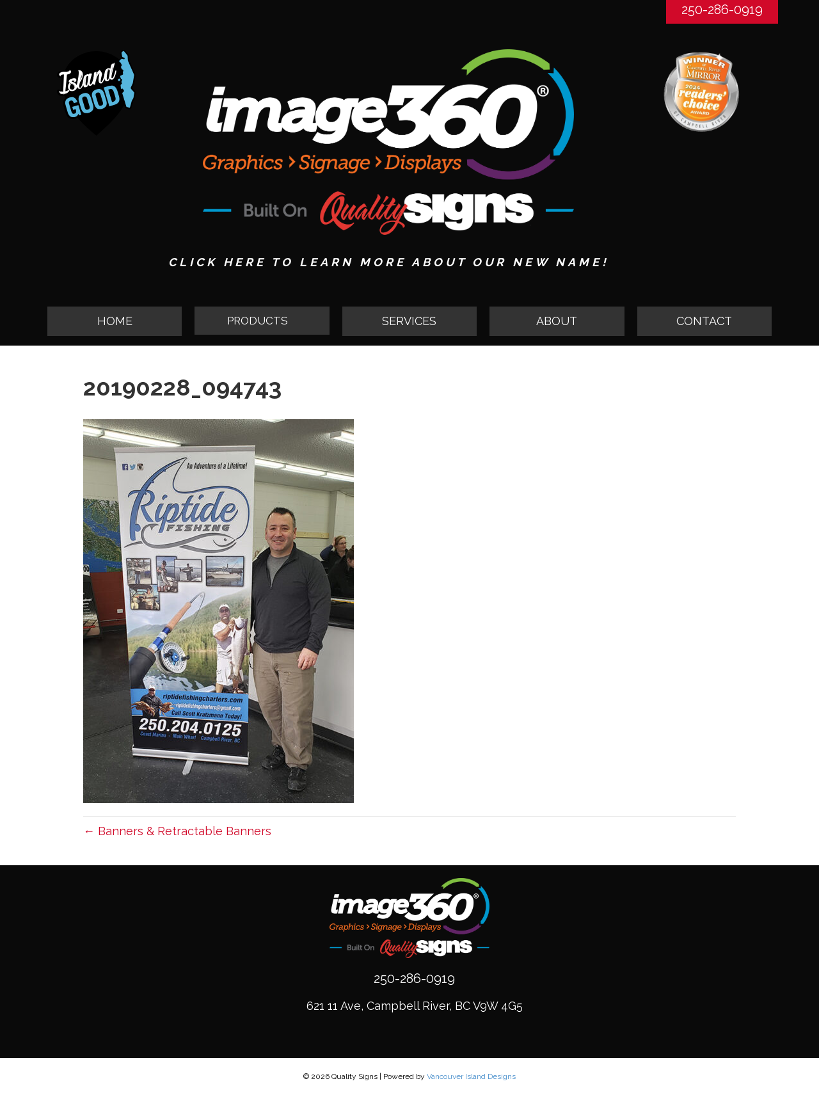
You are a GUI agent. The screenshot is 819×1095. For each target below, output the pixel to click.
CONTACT (704, 321)
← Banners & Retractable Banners (177, 831)
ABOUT (556, 321)
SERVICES (409, 321)
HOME (114, 321)
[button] (261, 321)
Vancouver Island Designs (471, 1076)
